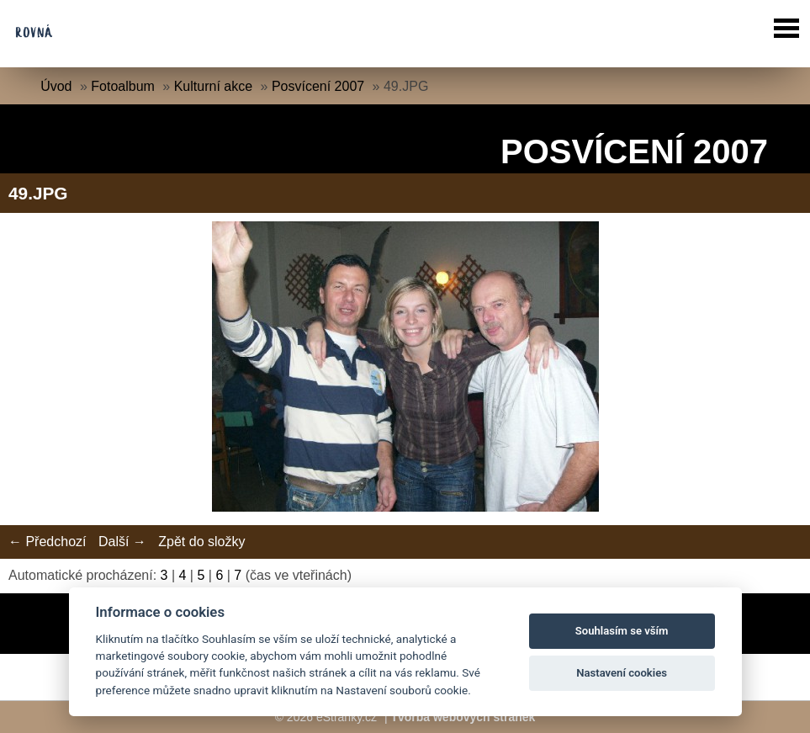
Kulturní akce (213, 86)
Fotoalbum (123, 86)
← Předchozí (47, 541)
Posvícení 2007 (318, 86)
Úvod (55, 86)
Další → (122, 541)
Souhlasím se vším (622, 630)
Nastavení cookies (621, 673)
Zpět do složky (201, 541)
